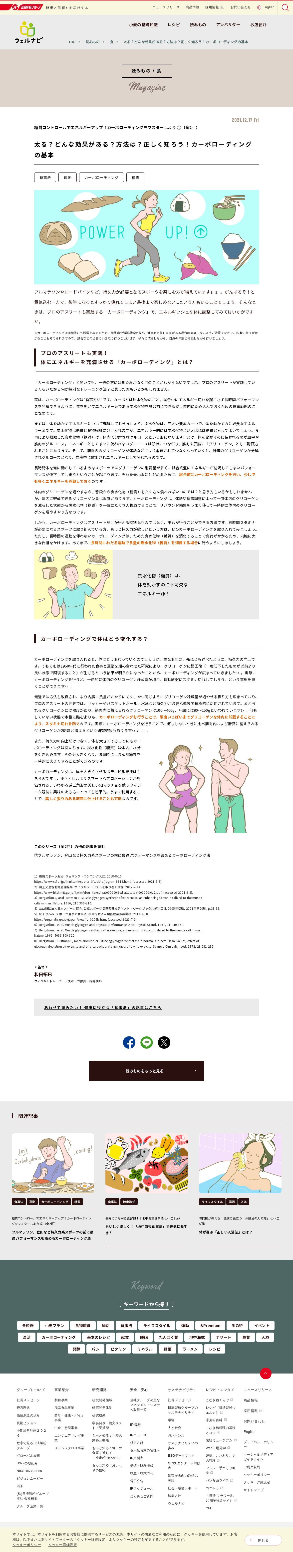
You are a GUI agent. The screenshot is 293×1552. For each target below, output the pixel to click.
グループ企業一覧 (30, 1506)
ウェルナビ (176, 1503)
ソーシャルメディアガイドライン (259, 1457)
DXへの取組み (27, 1463)
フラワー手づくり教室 (221, 1470)
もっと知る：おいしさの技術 (107, 1467)
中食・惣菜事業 (66, 1428)
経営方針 (136, 1443)
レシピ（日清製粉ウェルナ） (221, 1410)
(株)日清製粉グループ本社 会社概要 (33, 1496)
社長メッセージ (28, 1400)
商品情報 (193, 7)
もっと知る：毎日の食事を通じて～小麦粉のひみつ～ (107, 1453)
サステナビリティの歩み (183, 1445)
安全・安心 (139, 1390)
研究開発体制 (102, 1407)
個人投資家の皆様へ (145, 1450)
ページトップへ (266, 1373)
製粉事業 (61, 1400)
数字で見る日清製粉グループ (32, 1445)
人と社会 (174, 1428)
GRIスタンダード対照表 (184, 1465)
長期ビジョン (27, 1423)
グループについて (31, 1390)
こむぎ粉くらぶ (220, 1400)
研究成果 (98, 1415)
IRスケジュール (141, 1488)
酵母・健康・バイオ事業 (69, 1417)
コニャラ (215, 1488)
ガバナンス (176, 1435)
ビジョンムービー (30, 1478)
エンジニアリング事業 (69, 1438)
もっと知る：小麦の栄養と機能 (107, 1438)
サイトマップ (254, 1490)
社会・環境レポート (183, 1488)
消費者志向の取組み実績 (183, 1478)
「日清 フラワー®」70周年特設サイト (221, 1498)
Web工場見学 (218, 1448)
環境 (171, 1420)
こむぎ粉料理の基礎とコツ (221, 1430)
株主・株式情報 (141, 1473)
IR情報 (135, 1425)
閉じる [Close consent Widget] (263, 1540)
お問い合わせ (241, 7)
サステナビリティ (182, 1390)
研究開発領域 (102, 1400)
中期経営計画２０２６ (32, 1433)
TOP (72, 41)
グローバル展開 (28, 1455)
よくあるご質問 (141, 1496)
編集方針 (174, 1496)
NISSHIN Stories (29, 1471)
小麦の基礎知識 (143, 24)
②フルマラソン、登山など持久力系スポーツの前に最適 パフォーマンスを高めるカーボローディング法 (122, 855)
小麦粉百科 (216, 1420)
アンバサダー (228, 24)
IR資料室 (137, 1458)
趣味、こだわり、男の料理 (221, 1458)
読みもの (198, 24)
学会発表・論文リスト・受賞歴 (107, 1425)
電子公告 (136, 1481)
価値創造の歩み (28, 1415)
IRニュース (138, 1435)
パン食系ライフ (220, 1480)
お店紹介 (258, 24)
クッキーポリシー (257, 1475)
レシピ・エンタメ (220, 1390)
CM (208, 1508)
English (266, 7)
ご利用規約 (252, 1467)
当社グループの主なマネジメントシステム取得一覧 (145, 1405)
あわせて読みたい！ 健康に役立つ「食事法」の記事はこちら (103, 1007)
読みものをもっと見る (145, 1070)
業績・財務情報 (141, 1466)
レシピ (174, 24)
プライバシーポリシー (259, 1444)
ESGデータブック (181, 1455)
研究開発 (99, 1390)
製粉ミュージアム (221, 1440)
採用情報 (215, 7)
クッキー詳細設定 (257, 1482)
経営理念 (23, 1407)
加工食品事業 (64, 1407)
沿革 (20, 1486)
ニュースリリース (166, 7)
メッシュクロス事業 (69, 1448)
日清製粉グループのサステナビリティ (183, 1410)
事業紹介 (61, 1390)
